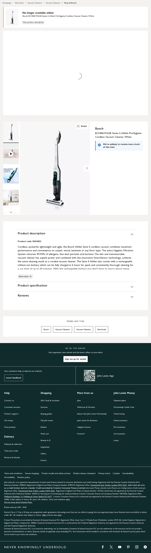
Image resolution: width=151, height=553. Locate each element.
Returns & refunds (12, 457)
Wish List (45, 433)
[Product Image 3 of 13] (11, 175)
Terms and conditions (13, 473)
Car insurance (119, 433)
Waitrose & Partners (86, 407)
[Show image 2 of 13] (87, 168)
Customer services (12, 407)
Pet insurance (119, 427)
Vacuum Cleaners (34, 3)
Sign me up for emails (75, 359)
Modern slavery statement (84, 473)
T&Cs (44, 515)
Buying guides (46, 414)
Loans (116, 440)
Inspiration (45, 447)
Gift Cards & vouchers (50, 400)
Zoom (82, 126)
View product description (33, 22)
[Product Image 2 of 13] (11, 153)
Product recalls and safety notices (56, 473)
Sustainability (128, 473)
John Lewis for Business (87, 420)
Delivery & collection (13, 444)
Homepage (6, 3)
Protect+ (81, 433)
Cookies (116, 473)
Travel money (119, 414)
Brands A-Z (46, 440)
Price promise (10, 427)
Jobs (79, 400)
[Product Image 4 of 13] (11, 197)
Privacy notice (104, 473)
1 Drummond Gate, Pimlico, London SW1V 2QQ (108, 485)
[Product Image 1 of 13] (11, 131)
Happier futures (84, 427)
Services (44, 407)
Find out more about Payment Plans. (18, 502)
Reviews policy (23, 477)
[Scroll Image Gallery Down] (11, 212)
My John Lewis (47, 420)
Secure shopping (32, 473)
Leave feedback (13, 378)
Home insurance (120, 420)
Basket (44, 427)
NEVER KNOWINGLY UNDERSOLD (35, 547)
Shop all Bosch (70, 3)
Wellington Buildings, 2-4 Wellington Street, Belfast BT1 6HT (28, 497)
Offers (43, 453)
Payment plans (120, 400)
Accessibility (9, 477)
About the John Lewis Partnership (91, 414)
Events (44, 460)
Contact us (9, 400)
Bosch (46, 329)
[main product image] (14, 17)
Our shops (8, 420)
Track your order (11, 451)
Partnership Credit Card (124, 407)
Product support (11, 414)
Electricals (19, 3)
